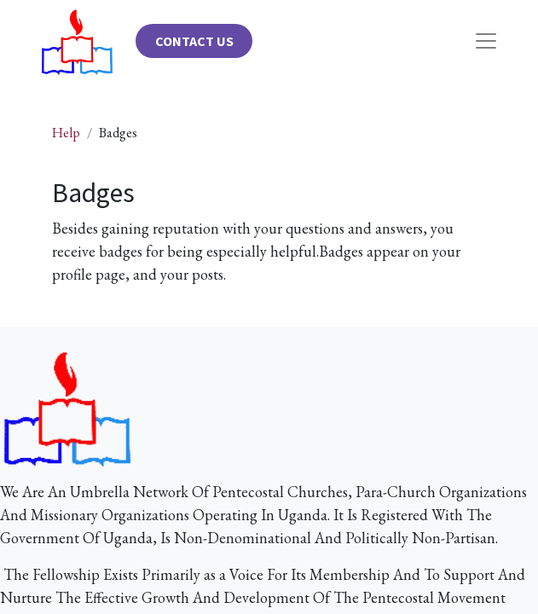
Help (66, 133)
